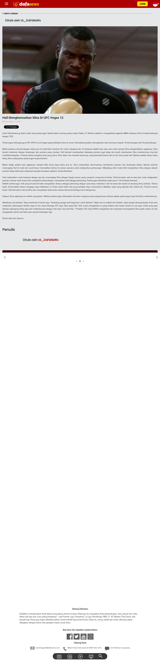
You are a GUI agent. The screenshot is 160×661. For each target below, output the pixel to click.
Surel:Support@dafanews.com (45, 648)
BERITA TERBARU (10, 14)
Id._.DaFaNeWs (48, 240)
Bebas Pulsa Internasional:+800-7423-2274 (82, 648)
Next (157, 257)
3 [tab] (83, 261)
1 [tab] (76, 261)
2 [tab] (80, 261)
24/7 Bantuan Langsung (117, 648)
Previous (3, 257)
